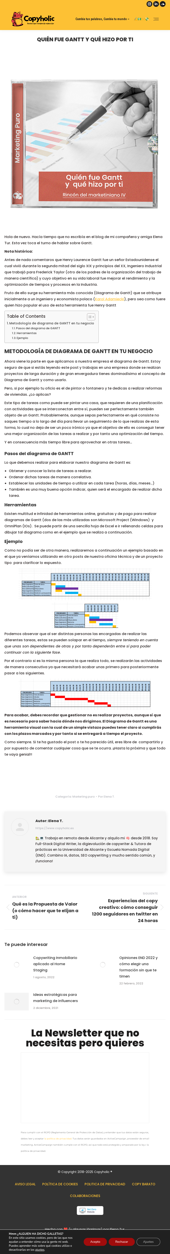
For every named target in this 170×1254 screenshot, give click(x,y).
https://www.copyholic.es (54, 828)
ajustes (39, 1250)
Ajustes (148, 1242)
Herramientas (27, 333)
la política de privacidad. (58, 1138)
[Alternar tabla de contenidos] (89, 317)
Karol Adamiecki (109, 299)
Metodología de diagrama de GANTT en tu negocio (51, 323)
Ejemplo (22, 338)
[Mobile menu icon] (156, 19)
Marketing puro (83, 796)
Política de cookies (60, 1184)
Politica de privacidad (105, 1184)
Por (106, 796)
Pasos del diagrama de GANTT (38, 328)
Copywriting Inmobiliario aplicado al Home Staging (55, 964)
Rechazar (121, 1242)
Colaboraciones (85, 1195)
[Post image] (16, 965)
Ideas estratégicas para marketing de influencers (55, 997)
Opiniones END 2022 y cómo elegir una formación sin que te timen (138, 967)
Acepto (95, 1242)
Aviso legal (25, 1184)
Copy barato (143, 1184)
